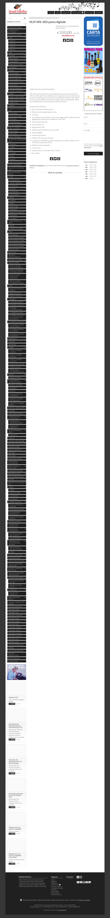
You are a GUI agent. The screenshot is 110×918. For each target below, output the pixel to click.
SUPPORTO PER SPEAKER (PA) (14, 525)
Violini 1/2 (12, 46)
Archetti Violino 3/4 (15, 79)
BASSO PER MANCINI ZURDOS (16, 289)
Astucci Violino (14, 131)
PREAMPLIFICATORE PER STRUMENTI (16, 399)
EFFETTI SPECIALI (14, 658)
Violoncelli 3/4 (14, 61)
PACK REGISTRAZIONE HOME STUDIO (16, 573)
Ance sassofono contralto (17, 240)
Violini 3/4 (12, 44)
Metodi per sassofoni (15, 636)
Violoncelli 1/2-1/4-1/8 (16, 64)
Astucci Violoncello (15, 137)
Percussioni (12, 455)
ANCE (11, 231)
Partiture (11, 648)
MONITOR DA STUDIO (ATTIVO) (17, 581)
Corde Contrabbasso (16, 125)
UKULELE (12, 341)
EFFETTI (11, 374)
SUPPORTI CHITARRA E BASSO (17, 404)
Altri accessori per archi (16, 162)
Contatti (98, 12)
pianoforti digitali (72, 165)
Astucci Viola (13, 134)
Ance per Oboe (14, 249)
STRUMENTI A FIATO (16, 229)
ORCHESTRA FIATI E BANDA (14, 173)
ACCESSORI (13, 499)
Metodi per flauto (14, 624)
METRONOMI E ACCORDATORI (13, 462)
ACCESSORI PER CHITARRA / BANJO (15, 381)
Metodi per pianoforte (15, 606)
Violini (10, 38)
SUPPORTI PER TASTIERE (17, 441)
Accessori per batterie (15, 458)
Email (85, 123)
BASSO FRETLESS (15, 293)
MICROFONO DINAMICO (14, 593)
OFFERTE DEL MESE (14, 27)
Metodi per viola (13, 612)
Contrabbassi (13, 67)
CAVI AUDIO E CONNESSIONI (14, 530)
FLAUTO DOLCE (15, 180)
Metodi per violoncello (15, 615)
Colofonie (11, 105)
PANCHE (11, 438)
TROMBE (12, 200)
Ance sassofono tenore (16, 243)
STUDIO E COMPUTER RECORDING (15, 569)
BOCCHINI (12, 252)
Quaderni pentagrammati (16, 651)
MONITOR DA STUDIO (16, 577)
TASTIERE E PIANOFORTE (36, 18)
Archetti (11, 70)
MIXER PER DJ (14, 496)
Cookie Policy (55, 891)
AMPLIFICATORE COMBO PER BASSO (16, 266)
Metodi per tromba (14, 630)
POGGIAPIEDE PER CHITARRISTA (16, 394)
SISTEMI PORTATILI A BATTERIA (16, 505)
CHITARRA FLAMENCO (17, 305)
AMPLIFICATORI (14, 263)
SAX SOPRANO (14, 194)
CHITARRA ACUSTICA (16, 312)
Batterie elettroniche (15, 450)
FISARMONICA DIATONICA (14, 426)
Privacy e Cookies (56, 886)
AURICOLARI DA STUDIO (16, 561)
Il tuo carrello (77, 12)
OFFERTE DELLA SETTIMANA (13, 31)
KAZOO (12, 226)
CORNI (12, 203)
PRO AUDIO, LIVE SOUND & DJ (16, 483)
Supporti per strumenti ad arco (16, 168)
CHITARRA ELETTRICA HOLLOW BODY (17, 325)
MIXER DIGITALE (15, 493)
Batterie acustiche (14, 447)
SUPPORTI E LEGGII (14, 473)
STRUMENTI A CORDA (15, 260)
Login (58, 12)
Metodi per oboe (14, 642)
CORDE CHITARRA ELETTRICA (15, 360)
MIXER (11, 487)
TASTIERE (12, 411)
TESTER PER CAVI (15, 538)
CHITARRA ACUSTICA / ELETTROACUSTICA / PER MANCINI (17, 317)
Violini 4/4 (12, 41)
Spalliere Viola (14, 102)
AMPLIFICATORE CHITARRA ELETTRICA (17, 282)
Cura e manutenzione (15, 165)
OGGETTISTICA (13, 661)
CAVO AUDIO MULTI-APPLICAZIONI (16, 534)
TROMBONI (13, 209)
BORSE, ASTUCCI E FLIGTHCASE (14, 467)
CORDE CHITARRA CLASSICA (15, 351)
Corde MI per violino (16, 116)
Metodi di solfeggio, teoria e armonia (17, 602)
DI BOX (12, 552)
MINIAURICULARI (14, 558)
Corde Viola (13, 119)
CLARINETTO (14, 186)
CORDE (11, 347)
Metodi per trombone (15, 633)
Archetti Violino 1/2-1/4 (16, 82)
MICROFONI (13, 590)
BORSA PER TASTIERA (16, 471)
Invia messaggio (93, 153)
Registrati (66, 12)
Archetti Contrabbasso (16, 91)
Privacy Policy (55, 893)
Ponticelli (12, 159)
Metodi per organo (14, 621)
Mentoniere (13, 144)
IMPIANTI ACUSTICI (15, 502)
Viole (10, 52)
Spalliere (11, 94)
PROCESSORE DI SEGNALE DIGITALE (16, 548)
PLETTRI (12, 391)
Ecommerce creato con (55, 910)
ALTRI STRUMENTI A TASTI (15, 431)
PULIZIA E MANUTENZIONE (14, 256)
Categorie (54, 883)
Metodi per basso (14, 618)
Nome (86, 117)
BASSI (11, 286)
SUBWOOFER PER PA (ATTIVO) (16, 517)
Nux (32, 167)
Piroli (11, 150)
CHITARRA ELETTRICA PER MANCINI (17, 334)
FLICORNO (13, 218)
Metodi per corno (14, 639)
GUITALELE (12, 344)
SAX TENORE (14, 192)
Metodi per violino (14, 609)
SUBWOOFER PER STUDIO (15, 586)
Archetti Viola (14, 85)
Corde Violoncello (15, 122)
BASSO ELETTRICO (16, 296)
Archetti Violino (14, 73)
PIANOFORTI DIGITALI (51, 18)
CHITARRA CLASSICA (16, 302)
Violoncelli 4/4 (14, 58)
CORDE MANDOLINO (17, 364)
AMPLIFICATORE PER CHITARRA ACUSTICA (16, 271)
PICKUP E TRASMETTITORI (13, 654)
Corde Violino (14, 113)
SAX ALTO (13, 189)
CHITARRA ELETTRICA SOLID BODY (17, 330)
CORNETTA (13, 215)
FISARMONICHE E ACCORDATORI (15, 417)
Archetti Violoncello (15, 88)
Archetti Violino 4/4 (15, 76)
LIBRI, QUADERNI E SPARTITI (14, 598)
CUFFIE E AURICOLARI (15, 555)
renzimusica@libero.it (74, 906)
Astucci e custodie (14, 128)
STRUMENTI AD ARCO (15, 35)
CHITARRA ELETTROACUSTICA (16, 309)
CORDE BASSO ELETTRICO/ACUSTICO (17, 371)
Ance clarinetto (14, 234)
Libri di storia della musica (16, 645)
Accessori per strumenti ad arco (16, 140)
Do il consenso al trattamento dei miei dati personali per (93, 145)
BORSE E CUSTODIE (16, 385)
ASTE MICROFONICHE (16, 476)
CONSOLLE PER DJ (15, 521)
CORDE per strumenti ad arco (16, 109)
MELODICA (13, 435)
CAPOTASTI (13, 388)
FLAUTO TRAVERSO (16, 183)
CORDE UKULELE (15, 367)
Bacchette (12, 453)
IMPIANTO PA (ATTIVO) (17, 509)
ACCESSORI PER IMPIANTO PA (15, 513)
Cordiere (12, 147)
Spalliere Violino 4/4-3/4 (17, 97)
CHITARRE (12, 299)
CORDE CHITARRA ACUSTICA (15, 355)
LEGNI (11, 177)
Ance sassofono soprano (17, 237)
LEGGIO (11, 479)
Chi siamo (89, 12)
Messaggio (87, 130)
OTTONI (11, 197)
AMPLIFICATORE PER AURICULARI (15, 564)
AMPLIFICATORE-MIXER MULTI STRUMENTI (15, 276)
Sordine (12, 156)
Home (51, 12)
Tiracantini (13, 153)
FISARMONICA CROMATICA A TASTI (16, 422)
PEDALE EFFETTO (15, 377)
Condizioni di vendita (57, 888)
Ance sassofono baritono (17, 246)
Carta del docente (56, 894)
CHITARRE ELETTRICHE (16, 322)
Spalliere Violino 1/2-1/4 (17, 100)
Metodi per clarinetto (15, 627)
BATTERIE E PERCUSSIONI (16, 444)
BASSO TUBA (14, 206)
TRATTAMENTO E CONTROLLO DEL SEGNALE (14, 542)
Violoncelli (12, 55)
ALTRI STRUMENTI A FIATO (15, 222)
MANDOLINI (13, 338)
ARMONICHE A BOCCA (17, 212)
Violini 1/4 (12, 49)
